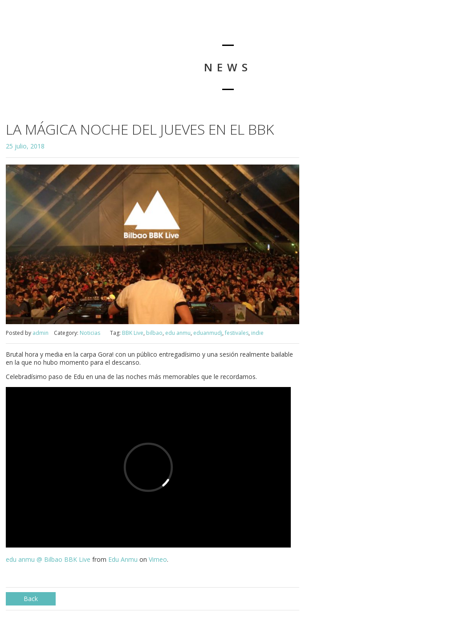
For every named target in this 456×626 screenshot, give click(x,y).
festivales (236, 333)
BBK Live (132, 333)
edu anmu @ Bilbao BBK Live (48, 559)
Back (31, 598)
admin (41, 333)
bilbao (154, 333)
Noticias (90, 333)
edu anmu (178, 333)
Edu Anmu (123, 559)
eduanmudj (207, 333)
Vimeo (158, 559)
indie (257, 333)
